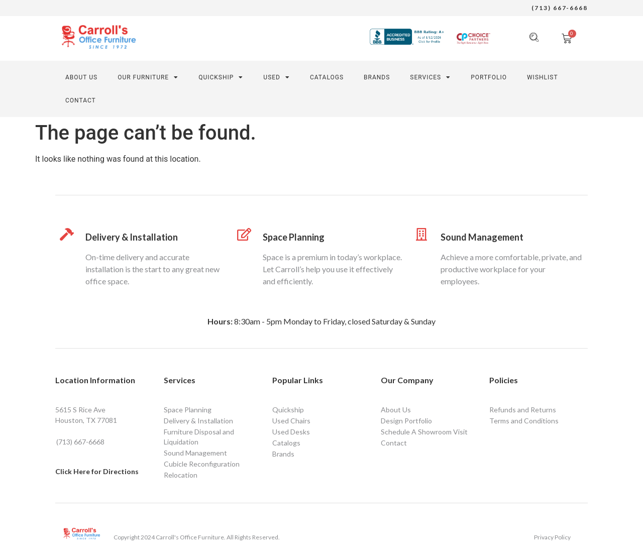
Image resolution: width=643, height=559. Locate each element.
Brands (377, 77)
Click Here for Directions (97, 471)
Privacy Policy (552, 537)
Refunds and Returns (522, 409)
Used (276, 77)
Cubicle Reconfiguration (202, 464)
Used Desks (291, 431)
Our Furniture (148, 77)
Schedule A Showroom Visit (424, 431)
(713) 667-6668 (559, 8)
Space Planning (294, 237)
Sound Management (482, 237)
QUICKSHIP (220, 77)
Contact (394, 442)
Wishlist (542, 77)
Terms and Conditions (524, 420)
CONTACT (80, 100)
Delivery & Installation (131, 237)
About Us (81, 77)
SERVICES (430, 77)
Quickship (288, 409)
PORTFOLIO (489, 77)
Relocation (180, 475)
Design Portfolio (406, 420)
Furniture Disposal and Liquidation (199, 436)
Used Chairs (291, 420)
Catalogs (327, 77)
